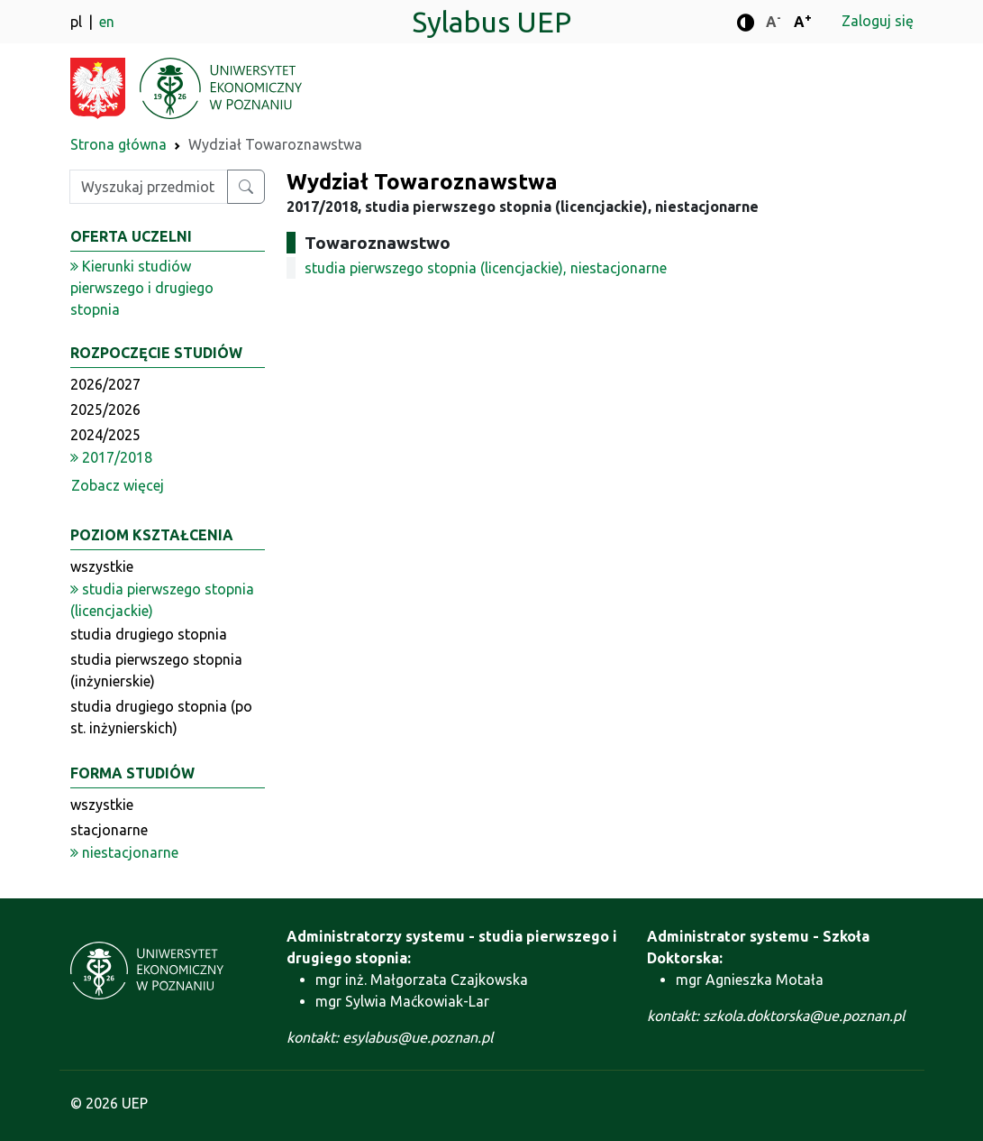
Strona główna (118, 144)
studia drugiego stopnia (148, 634)
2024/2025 (105, 435)
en (106, 22)
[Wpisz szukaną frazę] (148, 187)
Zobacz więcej (117, 485)
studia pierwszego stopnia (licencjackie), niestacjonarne (486, 268)
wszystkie (101, 566)
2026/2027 (105, 384)
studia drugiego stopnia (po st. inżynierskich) (161, 717)
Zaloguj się (878, 21)
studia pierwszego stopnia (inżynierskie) (156, 670)
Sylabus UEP (491, 21)
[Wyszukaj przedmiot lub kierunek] (246, 187)
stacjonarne (109, 830)
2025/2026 (105, 409)
